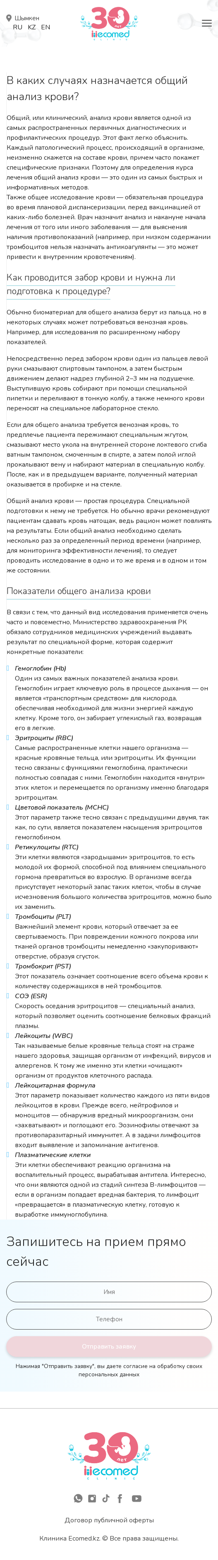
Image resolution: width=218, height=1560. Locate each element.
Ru (17, 27)
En (45, 27)
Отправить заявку (109, 1346)
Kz (32, 27)
